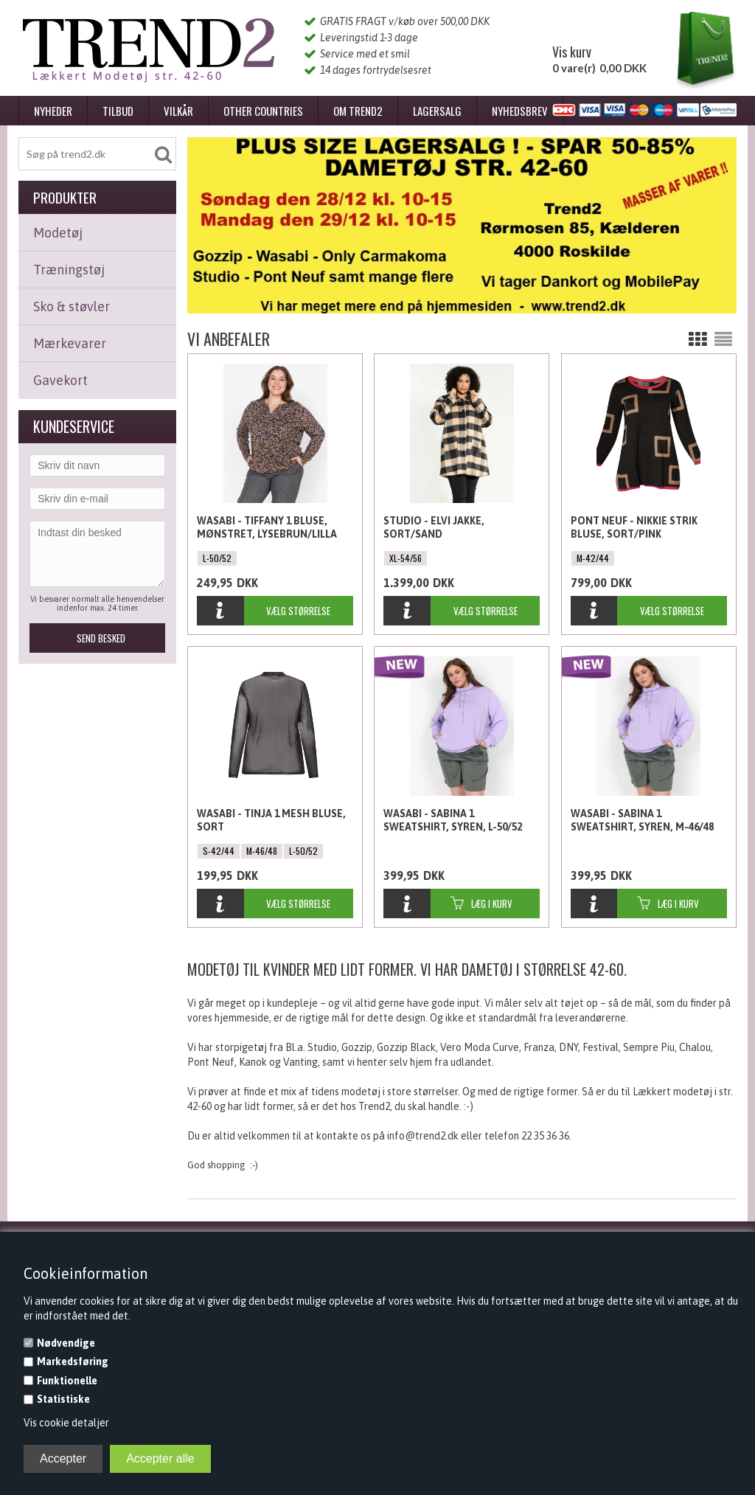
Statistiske (63, 1399)
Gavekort (60, 380)
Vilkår (178, 111)
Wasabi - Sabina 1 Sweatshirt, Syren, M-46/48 (642, 820)
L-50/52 (217, 558)
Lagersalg (437, 111)
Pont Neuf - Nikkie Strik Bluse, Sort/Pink (634, 527)
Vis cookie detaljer (66, 1423)
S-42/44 (218, 850)
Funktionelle (67, 1381)
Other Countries (263, 111)
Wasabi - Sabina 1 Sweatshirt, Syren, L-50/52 (452, 820)
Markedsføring (72, 1361)
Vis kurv (571, 51)
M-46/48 (261, 850)
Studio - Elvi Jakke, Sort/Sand (433, 527)
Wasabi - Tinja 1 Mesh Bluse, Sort (271, 820)
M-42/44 (593, 558)
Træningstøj (69, 269)
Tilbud (117, 111)
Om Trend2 (358, 111)
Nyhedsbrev (520, 111)
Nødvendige (66, 1343)
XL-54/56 (405, 558)
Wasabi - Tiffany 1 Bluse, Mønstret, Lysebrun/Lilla (267, 527)
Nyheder (53, 111)
